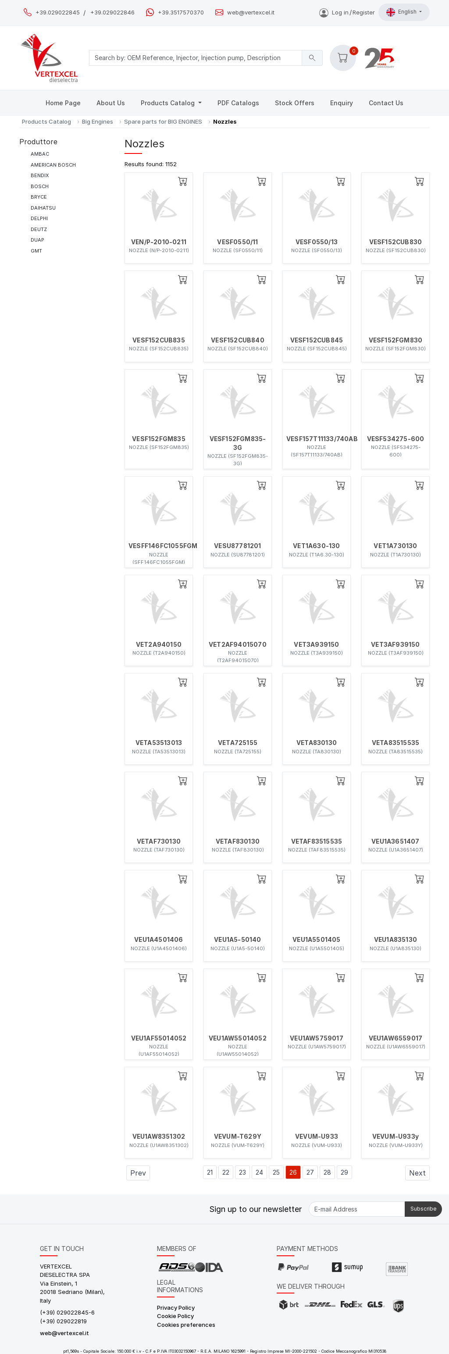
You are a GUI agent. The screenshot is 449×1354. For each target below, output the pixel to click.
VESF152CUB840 (237, 340)
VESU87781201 (237, 545)
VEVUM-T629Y (237, 1136)
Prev (138, 1173)
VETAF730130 (159, 841)
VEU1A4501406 (158, 939)
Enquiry (341, 103)
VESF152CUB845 (316, 340)
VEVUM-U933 (316, 1136)
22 (225, 1172)
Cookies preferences (186, 1324)
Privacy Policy (176, 1307)
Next (417, 1173)
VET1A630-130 (316, 545)
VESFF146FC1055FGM (158, 545)
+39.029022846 (112, 12)
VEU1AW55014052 (238, 1038)
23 (242, 1172)
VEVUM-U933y (395, 1136)
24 (259, 1172)
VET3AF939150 (395, 644)
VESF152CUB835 (158, 340)
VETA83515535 (395, 742)
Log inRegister (347, 12)
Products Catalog (168, 103)
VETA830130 (316, 742)
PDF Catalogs (238, 103)
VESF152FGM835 (158, 438)
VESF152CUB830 (395, 242)
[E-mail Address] (357, 1209)
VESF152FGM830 (396, 340)
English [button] (402, 12)
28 (327, 1172)
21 (210, 1172)
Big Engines (97, 121)
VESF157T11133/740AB (316, 438)
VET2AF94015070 (238, 644)
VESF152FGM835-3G (238, 443)
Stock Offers (294, 103)
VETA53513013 (158, 742)
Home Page (63, 103)
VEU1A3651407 (395, 841)
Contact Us (386, 103)
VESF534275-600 (395, 438)
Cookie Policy (175, 1315)
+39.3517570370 (181, 12)
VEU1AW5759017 (316, 1038)
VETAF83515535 (316, 841)
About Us (110, 103)
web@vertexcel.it (250, 12)
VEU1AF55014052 (159, 1038)
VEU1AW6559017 (396, 1038)
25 (276, 1172)
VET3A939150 (316, 644)
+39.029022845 (58, 12)
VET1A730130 (395, 545)
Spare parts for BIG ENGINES (163, 121)
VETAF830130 (238, 841)
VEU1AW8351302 (158, 1136)
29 (344, 1172)
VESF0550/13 (317, 242)
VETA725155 (237, 742)
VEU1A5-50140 (237, 939)
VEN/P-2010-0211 (158, 242)
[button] (343, 58)
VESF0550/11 (237, 242)
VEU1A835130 (395, 939)
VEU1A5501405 (316, 939)
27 (310, 1172)
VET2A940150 (159, 644)
